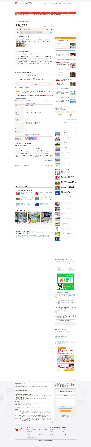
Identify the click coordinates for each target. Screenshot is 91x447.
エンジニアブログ (53, 436)
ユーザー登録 (17, 407)
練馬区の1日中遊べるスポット (60, 338)
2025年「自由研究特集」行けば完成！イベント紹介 (23, 404)
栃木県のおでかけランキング (45, 235)
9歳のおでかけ (71, 270)
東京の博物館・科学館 (37, 395)
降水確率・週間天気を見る (47, 158)
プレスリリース (64, 434)
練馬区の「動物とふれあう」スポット (62, 333)
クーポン (28, 32)
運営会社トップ (52, 429)
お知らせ (39, 32)
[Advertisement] (33, 68)
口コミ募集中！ (49, 26)
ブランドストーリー (65, 429)
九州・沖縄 (58, 14)
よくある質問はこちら (65, 415)
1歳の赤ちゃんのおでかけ (71, 261)
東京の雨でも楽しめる (18, 395)
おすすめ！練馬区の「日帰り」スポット (62, 331)
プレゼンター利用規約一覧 (43, 429)
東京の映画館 (31, 395)
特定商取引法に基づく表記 (31, 437)
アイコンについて (18, 139)
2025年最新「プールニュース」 (36, 403)
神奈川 (27, 14)
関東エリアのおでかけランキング (22, 235)
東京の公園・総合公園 (46, 391)
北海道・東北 (17, 14)
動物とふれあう (66, 3)
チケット (23, 32)
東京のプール (43, 386)
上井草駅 (29, 125)
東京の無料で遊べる (26, 391)
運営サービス (52, 432)
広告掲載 (28, 432)
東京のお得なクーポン (18, 391)
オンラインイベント (32, 12)
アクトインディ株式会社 (62, 427)
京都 (47, 14)
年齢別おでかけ (49, 12)
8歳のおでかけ (60, 270)
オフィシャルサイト (49, 100)
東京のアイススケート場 (31, 398)
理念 (51, 431)
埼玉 (31, 14)
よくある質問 (41, 431)
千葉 (29, 14)
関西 (44, 14)
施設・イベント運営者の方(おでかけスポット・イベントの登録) (31, 407)
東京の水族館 (49, 395)
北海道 (21, 14)
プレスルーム (41, 432)
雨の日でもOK (61, 3)
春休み (57, 3)
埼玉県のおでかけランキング (32, 236)
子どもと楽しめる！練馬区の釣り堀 (61, 341)
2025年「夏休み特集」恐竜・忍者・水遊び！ (22, 403)
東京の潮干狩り (38, 398)
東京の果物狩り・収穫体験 (19, 399)
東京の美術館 (44, 395)
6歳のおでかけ (60, 268)
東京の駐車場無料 (33, 391)
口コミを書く (19, 29)
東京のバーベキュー (28, 386)
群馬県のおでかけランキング (21, 236)
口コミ (34, 32)
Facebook (28, 436)
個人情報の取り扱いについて (65, 406)
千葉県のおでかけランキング (43, 236)
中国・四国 (53, 14)
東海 (34, 14)
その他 (26, 130)
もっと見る (50, 422)
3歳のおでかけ (71, 263)
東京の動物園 (22, 386)
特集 (73, 12)
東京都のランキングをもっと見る (65, 320)
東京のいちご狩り (44, 398)
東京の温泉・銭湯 (18, 398)
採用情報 (51, 434)
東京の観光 (47, 386)
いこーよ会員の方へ (65, 416)
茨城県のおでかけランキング (34, 235)
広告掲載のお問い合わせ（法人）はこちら (65, 408)
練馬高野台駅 (33, 125)
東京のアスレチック (39, 391)
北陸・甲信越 (40, 14)
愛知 (36, 14)
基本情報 (17, 32)
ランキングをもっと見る (71, 326)
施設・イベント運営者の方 (31, 429)
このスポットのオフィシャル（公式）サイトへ (32, 119)
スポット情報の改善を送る (20, 98)
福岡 (60, 14)
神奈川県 (65, 324)
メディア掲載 (41, 434)
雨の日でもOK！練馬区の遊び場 (61, 336)
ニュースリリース (30, 434)
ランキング (41, 12)
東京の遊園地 (17, 386)
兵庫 (49, 14)
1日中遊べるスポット (73, 3)
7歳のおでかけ (71, 268)
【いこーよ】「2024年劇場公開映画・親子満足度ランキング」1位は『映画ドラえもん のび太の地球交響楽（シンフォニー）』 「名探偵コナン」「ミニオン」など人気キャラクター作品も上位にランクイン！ (36, 419)
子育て (68, 12)
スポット (17, 12)
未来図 (63, 431)
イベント (23, 12)
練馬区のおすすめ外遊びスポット (61, 343)
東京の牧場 (38, 386)
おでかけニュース (59, 12)
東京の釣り (34, 386)
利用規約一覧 (29, 431)
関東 (23, 14)
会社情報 (63, 432)
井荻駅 (26, 125)
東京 (25, 14)
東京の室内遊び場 (26, 395)
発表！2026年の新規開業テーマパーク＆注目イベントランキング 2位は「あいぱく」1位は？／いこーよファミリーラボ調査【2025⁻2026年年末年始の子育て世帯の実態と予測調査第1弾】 (36, 412)
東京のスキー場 (24, 398)
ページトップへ (73, 380)
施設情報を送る (26, 29)
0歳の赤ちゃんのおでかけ (60, 261)
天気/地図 (50, 32)
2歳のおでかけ (60, 263)
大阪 (46, 14)
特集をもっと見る (73, 196)
